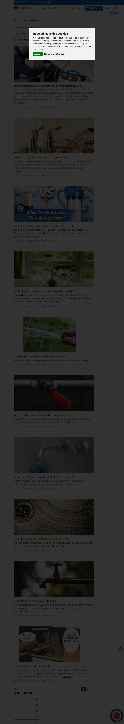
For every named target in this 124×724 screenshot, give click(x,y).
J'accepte (37, 54)
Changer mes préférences (54, 54)
